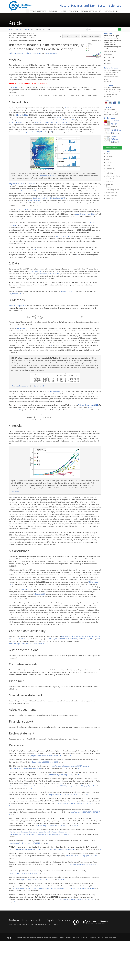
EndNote (108, 63)
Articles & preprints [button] (38, 11)
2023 (73, 120)
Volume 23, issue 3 (22, 29)
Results (108, 165)
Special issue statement (110, 186)
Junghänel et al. (29, 132)
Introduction (110, 156)
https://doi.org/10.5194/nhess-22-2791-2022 (36, 879)
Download (15, 492)
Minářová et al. (55, 198)
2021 (60, 117)
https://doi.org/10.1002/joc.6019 (60, 775)
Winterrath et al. (45, 176)
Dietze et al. (13, 122)
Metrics (84, 36)
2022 (26, 115)
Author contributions (113, 176)
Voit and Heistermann (23, 209)
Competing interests (112, 179)
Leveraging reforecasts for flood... (116, 130)
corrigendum (25, 83)
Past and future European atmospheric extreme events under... (112, 112)
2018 (54, 176)
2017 (54, 274)
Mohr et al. (67, 120)
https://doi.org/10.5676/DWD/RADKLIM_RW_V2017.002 (80, 636)
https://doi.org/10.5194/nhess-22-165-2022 (80, 864)
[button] (86, 29)
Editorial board (87, 11)
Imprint (100, 938)
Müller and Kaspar (25, 191)
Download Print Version (20, 386)
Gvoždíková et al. (39, 198)
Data (107, 159)
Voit (40, 644)
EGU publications (110, 11)
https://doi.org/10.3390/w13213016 (45, 762)
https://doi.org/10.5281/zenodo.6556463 (23, 644)
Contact (93, 938)
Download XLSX (39, 386)
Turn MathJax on (112, 148)
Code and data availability (110, 172)
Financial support (111, 193)
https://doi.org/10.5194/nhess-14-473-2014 (24, 843)
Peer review (75, 36)
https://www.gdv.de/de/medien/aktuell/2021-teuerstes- (70, 766)
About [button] (98, 11)
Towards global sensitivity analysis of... (115, 139)
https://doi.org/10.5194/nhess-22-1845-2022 (47, 756)
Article (59, 36)
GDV (56, 117)
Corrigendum (109, 57)
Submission (53, 11)
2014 (34, 191)
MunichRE (19, 115)
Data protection (110, 938)
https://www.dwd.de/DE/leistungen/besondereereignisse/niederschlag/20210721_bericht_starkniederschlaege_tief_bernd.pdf (52, 786)
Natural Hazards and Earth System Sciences (90, 5)
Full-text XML (109, 55)
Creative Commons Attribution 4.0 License (73, 938)
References (109, 198)
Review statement (112, 195)
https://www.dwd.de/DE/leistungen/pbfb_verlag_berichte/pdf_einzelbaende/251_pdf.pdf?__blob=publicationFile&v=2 (54, 888)
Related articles (94, 36)
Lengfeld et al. (32, 200)
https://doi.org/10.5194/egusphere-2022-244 (82, 856)
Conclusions (110, 168)
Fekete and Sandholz (42, 122)
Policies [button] (63, 11)
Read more (109, 81)
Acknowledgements (112, 190)
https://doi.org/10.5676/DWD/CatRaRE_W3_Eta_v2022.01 (65, 639)
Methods (109, 162)
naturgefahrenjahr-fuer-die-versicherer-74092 (25, 768)
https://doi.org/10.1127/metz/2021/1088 (63, 795)
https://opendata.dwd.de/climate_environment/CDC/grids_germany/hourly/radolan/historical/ (42, 849)
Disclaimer (109, 182)
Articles (11, 29)
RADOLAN (34, 271)
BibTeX (107, 60)
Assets (66, 36)
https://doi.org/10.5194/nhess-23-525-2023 (51, 826)
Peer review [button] (73, 11)
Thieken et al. (59, 122)
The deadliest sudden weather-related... (115, 122)
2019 (47, 198)
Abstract (108, 153)
